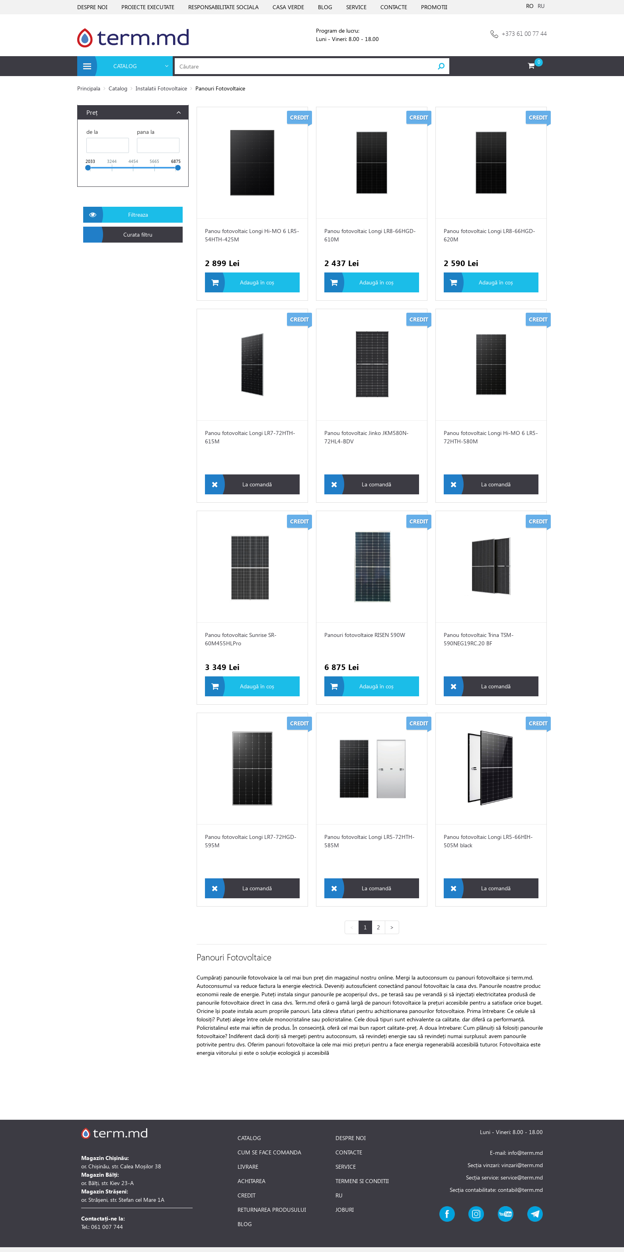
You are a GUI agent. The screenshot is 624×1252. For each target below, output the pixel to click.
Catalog (118, 88)
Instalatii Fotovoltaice (161, 88)
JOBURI (344, 1210)
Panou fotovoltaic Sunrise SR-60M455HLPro (241, 639)
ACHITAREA (251, 1181)
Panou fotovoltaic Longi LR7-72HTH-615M (250, 437)
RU (541, 6)
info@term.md (525, 1152)
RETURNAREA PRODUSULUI (272, 1210)
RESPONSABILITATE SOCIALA (223, 7)
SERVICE (356, 7)
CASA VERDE (288, 7)
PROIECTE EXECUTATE (147, 7)
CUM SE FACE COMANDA (269, 1152)
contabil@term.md (520, 1189)
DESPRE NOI (92, 7)
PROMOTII (434, 7)
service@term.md (522, 1177)
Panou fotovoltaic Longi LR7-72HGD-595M (250, 841)
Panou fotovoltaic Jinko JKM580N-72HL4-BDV (366, 437)
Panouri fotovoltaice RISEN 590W (364, 635)
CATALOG (249, 1138)
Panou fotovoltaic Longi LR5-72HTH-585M (369, 841)
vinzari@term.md (522, 1165)
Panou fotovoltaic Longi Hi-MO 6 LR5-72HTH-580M (491, 437)
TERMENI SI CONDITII (362, 1181)
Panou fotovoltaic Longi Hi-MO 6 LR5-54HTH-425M (252, 235)
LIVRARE (248, 1167)
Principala (88, 88)
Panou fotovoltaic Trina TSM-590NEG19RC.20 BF (479, 639)
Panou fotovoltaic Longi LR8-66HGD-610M (370, 235)
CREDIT (246, 1195)
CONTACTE (393, 7)
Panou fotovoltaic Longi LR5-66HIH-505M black (488, 841)
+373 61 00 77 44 (524, 33)
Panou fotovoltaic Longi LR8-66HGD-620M (489, 235)
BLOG (325, 7)
